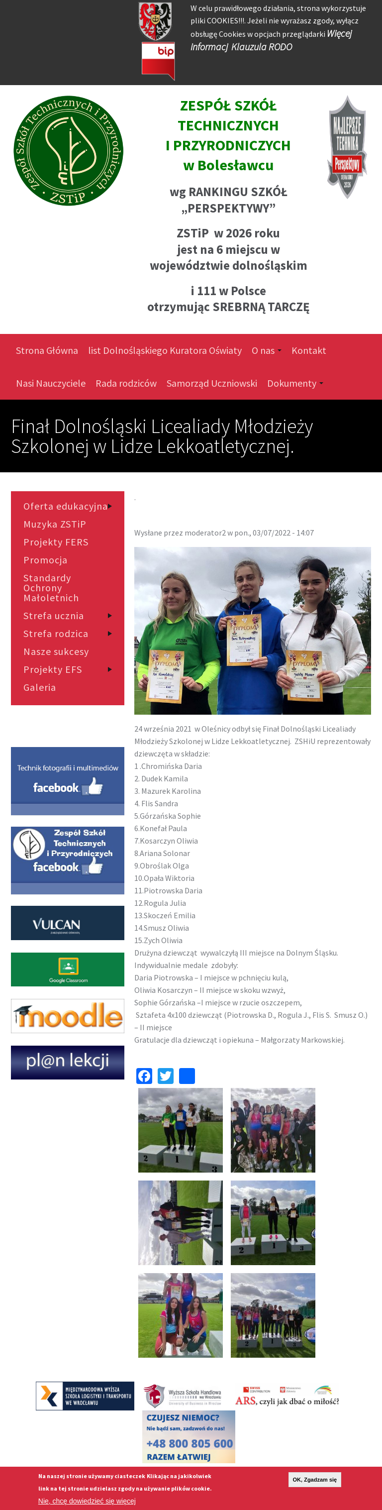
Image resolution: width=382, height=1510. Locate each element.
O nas (267, 350)
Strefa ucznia (53, 616)
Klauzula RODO (261, 46)
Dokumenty (295, 383)
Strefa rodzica (56, 634)
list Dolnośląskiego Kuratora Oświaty (165, 350)
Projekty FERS (56, 542)
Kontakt (308, 350)
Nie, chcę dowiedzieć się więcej (87, 1501)
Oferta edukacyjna (65, 506)
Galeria (39, 687)
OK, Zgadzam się (315, 1480)
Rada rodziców (126, 383)
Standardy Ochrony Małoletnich (51, 588)
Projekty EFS (52, 669)
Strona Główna (47, 350)
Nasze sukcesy (56, 651)
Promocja (45, 560)
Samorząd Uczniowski (212, 383)
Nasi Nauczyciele (51, 383)
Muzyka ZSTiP (55, 524)
